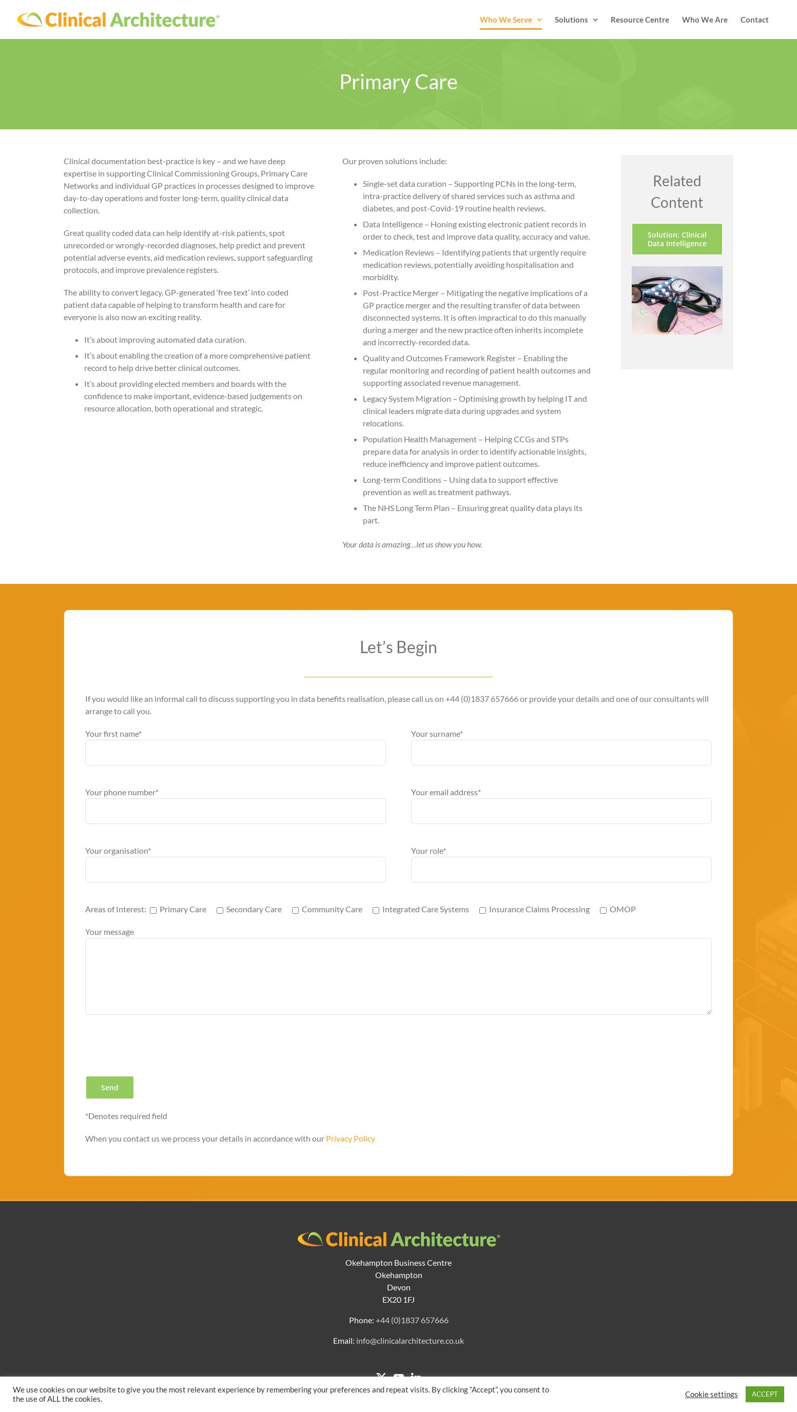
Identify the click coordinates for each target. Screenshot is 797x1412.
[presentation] (163, 1045)
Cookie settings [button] (711, 1394)
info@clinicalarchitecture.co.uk (410, 1340)
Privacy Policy (350, 1138)
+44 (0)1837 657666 (412, 1320)
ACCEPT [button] (765, 1394)
